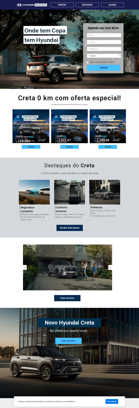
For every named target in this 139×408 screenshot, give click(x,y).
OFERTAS (62, 5)
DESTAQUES (87, 5)
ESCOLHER (31, 147)
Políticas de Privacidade (105, 62)
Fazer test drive (67, 298)
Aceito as (102, 62)
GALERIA (112, 5)
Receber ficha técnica (69, 227)
